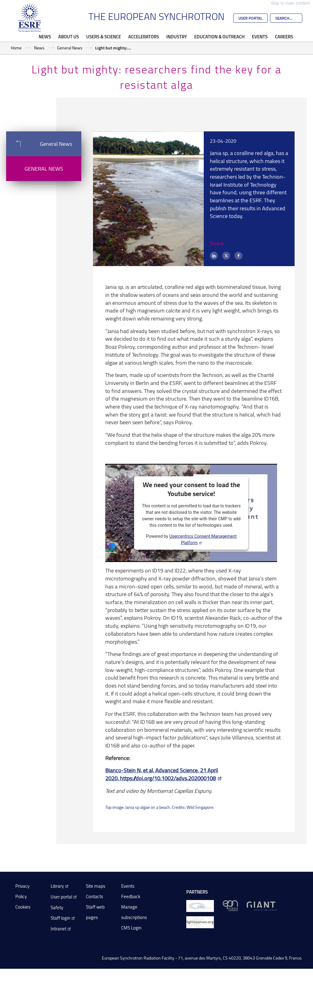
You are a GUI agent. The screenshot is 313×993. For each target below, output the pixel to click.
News (45, 36)
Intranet (58, 928)
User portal (61, 897)
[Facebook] (238, 256)
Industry (176, 36)
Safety (57, 907)
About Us (68, 36)
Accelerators (143, 36)
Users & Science (103, 36)
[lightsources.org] (200, 921)
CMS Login (131, 928)
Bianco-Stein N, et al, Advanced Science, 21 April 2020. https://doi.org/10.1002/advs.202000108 (161, 774)
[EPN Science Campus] (230, 905)
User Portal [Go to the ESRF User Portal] (250, 18)
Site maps (95, 886)
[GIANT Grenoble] (262, 905)
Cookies (22, 907)
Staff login (60, 918)
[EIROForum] (200, 905)
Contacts (94, 896)
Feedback (130, 896)
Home (16, 48)
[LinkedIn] (214, 256)
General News (70, 48)
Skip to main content (290, 3)
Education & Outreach (219, 36)
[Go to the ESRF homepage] (29, 18)
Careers (284, 36)
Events (260, 36)
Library (57, 886)
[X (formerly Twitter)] (226, 256)
